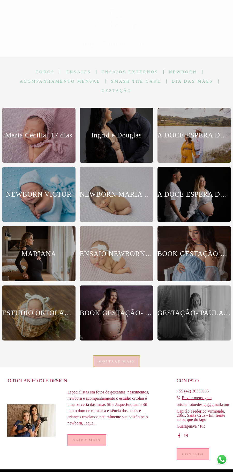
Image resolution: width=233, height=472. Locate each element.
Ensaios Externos (130, 72)
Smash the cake (136, 81)
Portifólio (116, 44)
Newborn (183, 72)
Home (90, 44)
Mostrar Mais (117, 361)
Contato (193, 454)
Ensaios (78, 72)
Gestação (116, 91)
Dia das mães (192, 81)
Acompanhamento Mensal (60, 81)
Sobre (142, 44)
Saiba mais (87, 440)
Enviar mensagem (197, 398)
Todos (45, 72)
